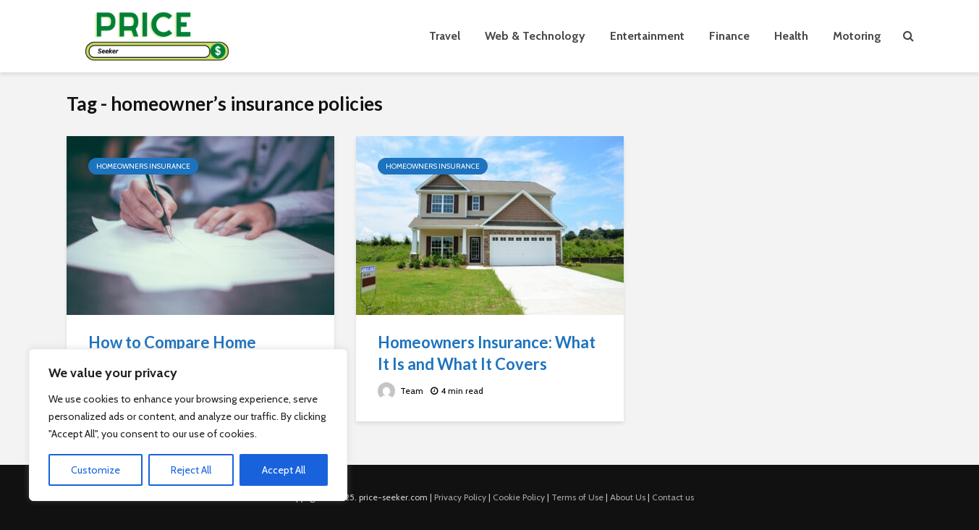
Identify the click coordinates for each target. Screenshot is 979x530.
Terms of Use (577, 497)
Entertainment (647, 36)
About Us (627, 497)
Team (400, 390)
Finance (729, 36)
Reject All (191, 469)
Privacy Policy (460, 497)
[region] (188, 425)
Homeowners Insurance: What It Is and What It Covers (487, 353)
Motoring (857, 36)
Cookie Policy (519, 497)
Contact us (673, 497)
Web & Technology (535, 36)
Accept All (283, 469)
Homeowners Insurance (143, 166)
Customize (95, 469)
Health (791, 36)
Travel (444, 36)
